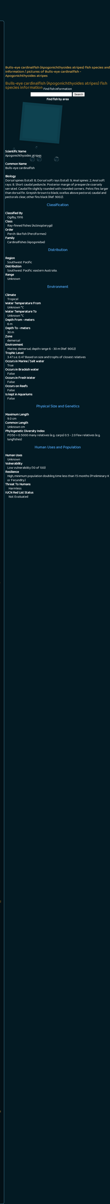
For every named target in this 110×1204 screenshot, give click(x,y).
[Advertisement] (57, 53)
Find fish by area (57, 99)
